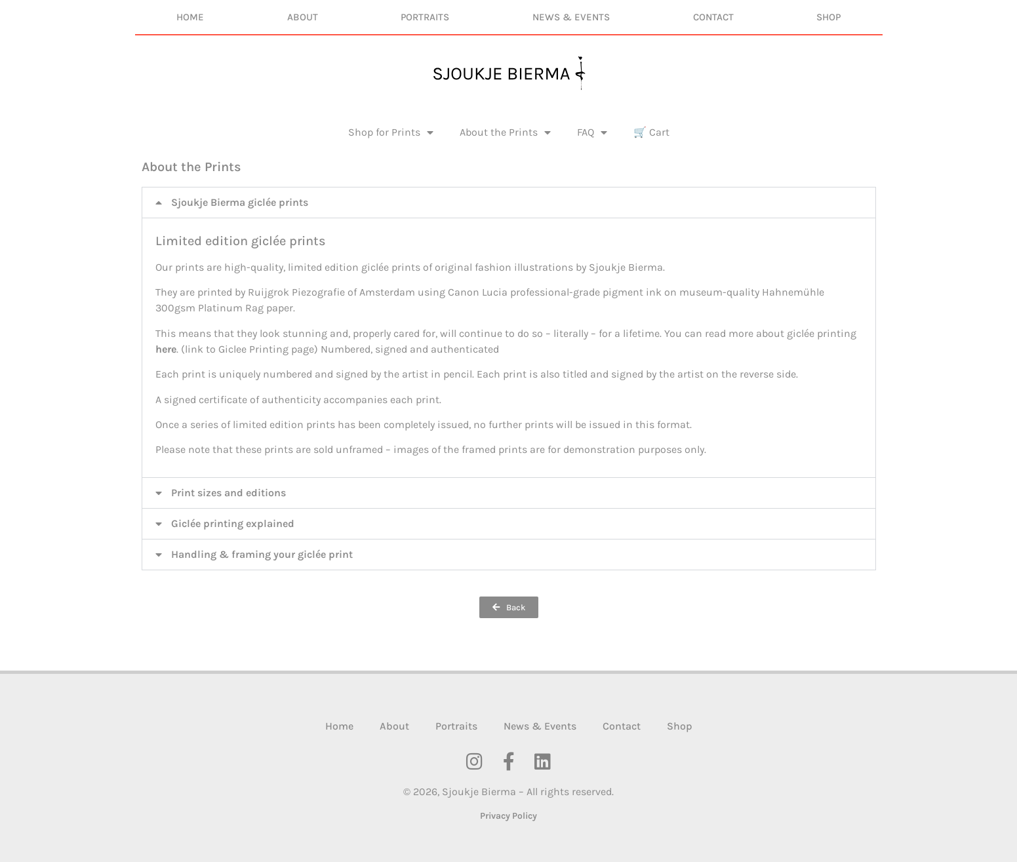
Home (190, 17)
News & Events (571, 17)
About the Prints (505, 132)
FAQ (592, 132)
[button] (508, 202)
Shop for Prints (390, 132)
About (302, 17)
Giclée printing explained (232, 523)
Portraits (425, 17)
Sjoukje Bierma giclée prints (239, 202)
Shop (828, 17)
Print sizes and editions (228, 492)
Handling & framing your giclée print (262, 554)
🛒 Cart (651, 132)
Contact (713, 17)
